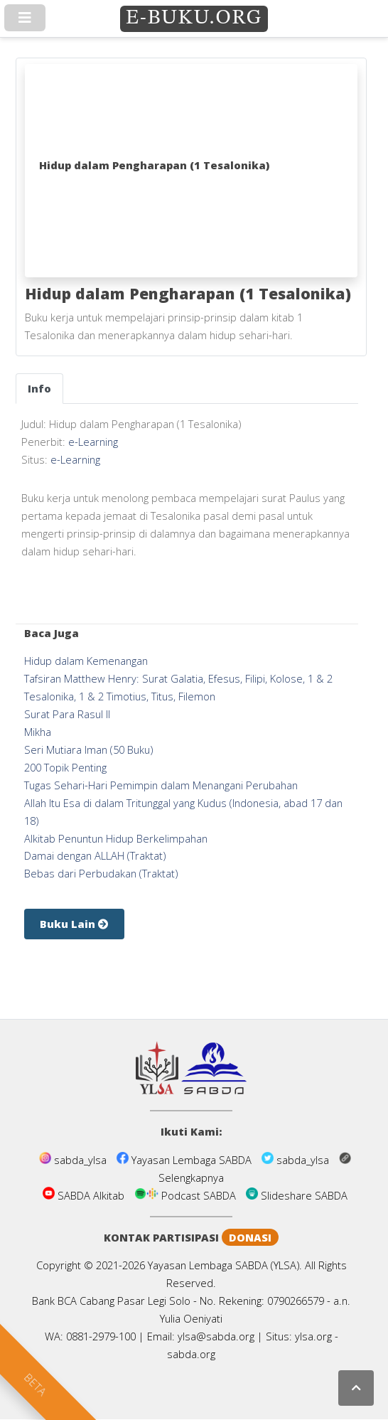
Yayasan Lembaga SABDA (185, 1160)
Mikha (37, 732)
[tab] (39, 388)
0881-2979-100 (101, 1336)
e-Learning (93, 441)
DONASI (250, 1237)
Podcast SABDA (186, 1195)
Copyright (58, 1265)
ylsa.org (313, 1336)
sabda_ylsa (74, 1160)
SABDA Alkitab (85, 1195)
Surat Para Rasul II (67, 714)
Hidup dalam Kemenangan (86, 660)
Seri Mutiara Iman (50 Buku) (88, 749)
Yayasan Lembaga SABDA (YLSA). (225, 1265)
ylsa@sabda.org (216, 1336)
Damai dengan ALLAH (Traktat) (95, 855)
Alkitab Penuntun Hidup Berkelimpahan (116, 838)
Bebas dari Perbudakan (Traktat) (101, 873)
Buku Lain (74, 924)
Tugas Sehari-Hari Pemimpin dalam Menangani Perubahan (161, 785)
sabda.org (191, 1354)
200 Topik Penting (65, 767)
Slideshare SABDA (296, 1195)
